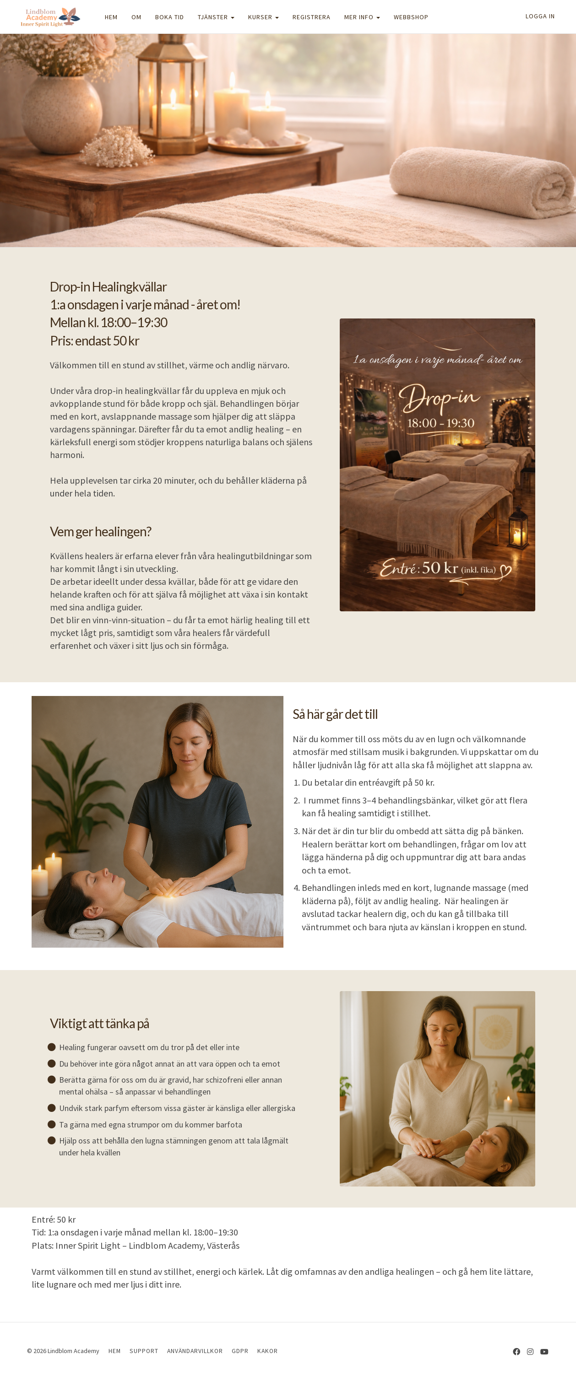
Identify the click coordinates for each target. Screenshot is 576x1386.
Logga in (540, 16)
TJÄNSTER (216, 17)
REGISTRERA (312, 17)
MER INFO (362, 17)
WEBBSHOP (411, 17)
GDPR (240, 1351)
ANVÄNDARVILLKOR (195, 1351)
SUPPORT (144, 1351)
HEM (111, 17)
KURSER (263, 17)
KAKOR (267, 1351)
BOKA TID (169, 17)
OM (136, 17)
